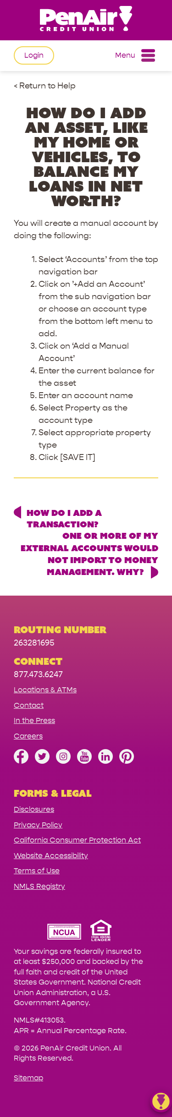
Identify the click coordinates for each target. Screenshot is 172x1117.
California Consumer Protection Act (77, 840)
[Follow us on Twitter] (42, 761)
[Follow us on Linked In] (105, 761)
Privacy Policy (38, 825)
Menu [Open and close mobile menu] (135, 55)
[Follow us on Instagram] (63, 761)
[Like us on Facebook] (21, 761)
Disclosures (34, 809)
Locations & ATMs (45, 689)
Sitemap (28, 1077)
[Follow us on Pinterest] (126, 761)
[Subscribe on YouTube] (84, 761)
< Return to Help (45, 86)
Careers (28, 736)
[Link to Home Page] (86, 20)
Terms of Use (37, 870)
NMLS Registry (39, 886)
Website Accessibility (51, 855)
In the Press (34, 720)
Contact (29, 705)
